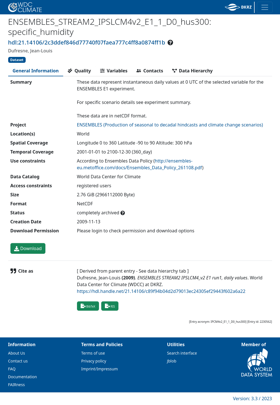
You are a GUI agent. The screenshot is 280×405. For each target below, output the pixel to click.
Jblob (171, 361)
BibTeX (88, 305)
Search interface (182, 353)
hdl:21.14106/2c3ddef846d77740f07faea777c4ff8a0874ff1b (86, 42)
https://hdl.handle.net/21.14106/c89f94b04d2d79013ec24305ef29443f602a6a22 (161, 291)
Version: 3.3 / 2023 (252, 398)
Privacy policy (93, 361)
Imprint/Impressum (99, 368)
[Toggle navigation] (265, 7)
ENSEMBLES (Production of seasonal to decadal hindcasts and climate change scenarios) (170, 125)
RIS (110, 305)
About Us (16, 353)
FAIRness (16, 384)
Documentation (22, 376)
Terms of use (93, 353)
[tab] (35, 70)
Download (28, 248)
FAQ (12, 368)
